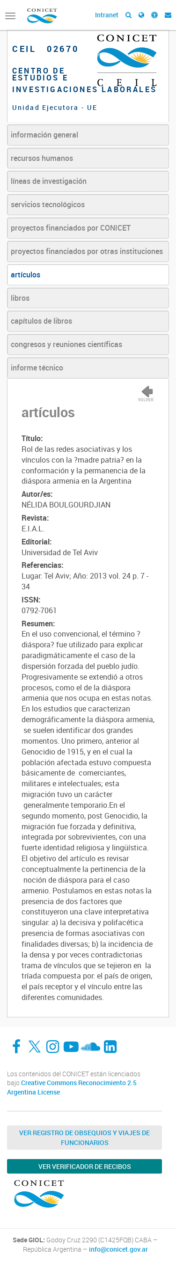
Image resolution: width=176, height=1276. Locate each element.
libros (20, 298)
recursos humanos (42, 158)
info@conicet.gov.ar (118, 1249)
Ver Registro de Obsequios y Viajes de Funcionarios (84, 1137)
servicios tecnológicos (48, 204)
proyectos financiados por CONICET (71, 228)
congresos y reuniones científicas (66, 344)
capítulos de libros (41, 321)
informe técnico (37, 367)
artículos (25, 274)
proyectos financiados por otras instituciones (87, 251)
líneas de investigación (49, 181)
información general (44, 135)
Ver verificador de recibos (84, 1166)
